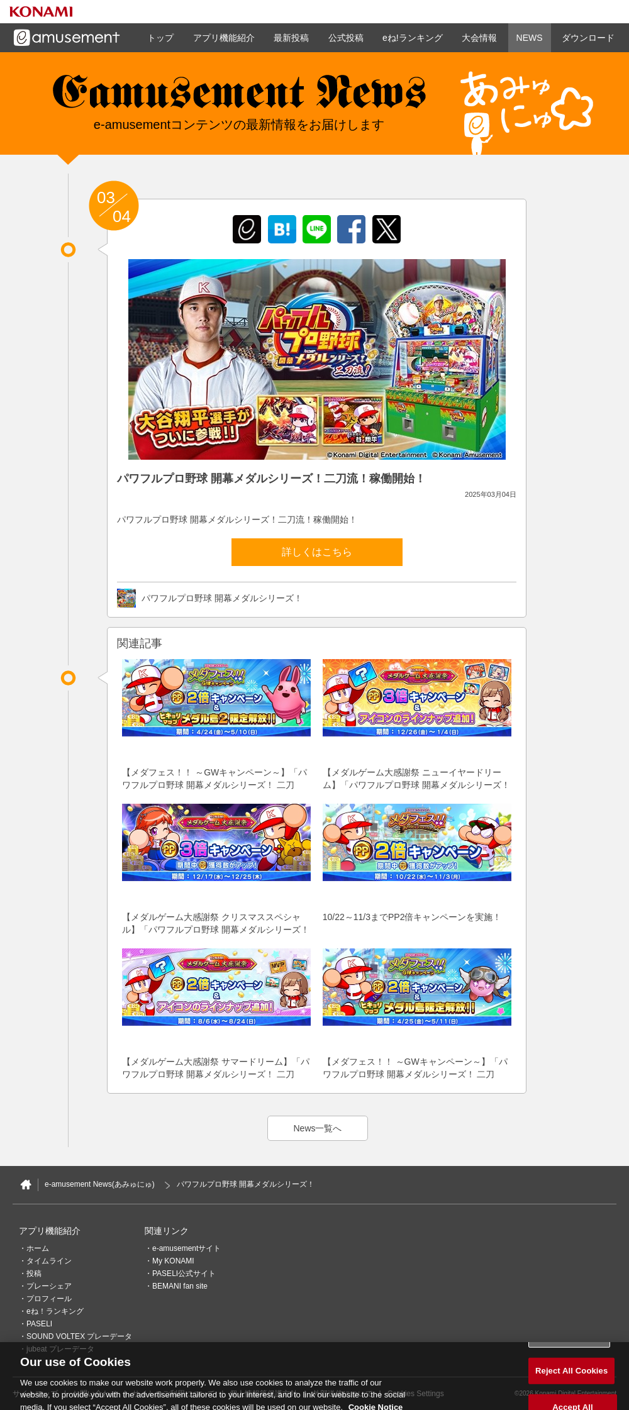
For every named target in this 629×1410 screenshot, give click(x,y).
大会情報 (479, 38)
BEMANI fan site (180, 1286)
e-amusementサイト (186, 1248)
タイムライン (49, 1261)
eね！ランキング (55, 1311)
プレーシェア (49, 1286)
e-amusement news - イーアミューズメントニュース (239, 97)
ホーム (37, 1248)
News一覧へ (317, 1128)
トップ (160, 38)
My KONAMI (173, 1261)
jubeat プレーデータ (60, 1349)
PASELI (39, 1323)
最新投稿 (291, 38)
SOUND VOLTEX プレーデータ (79, 1336)
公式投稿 (346, 38)
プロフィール (49, 1298)
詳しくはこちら (317, 552)
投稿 (34, 1273)
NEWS (529, 38)
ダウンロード (588, 38)
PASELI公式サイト (184, 1273)
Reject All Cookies (571, 1379)
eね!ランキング (412, 38)
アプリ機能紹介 (224, 38)
